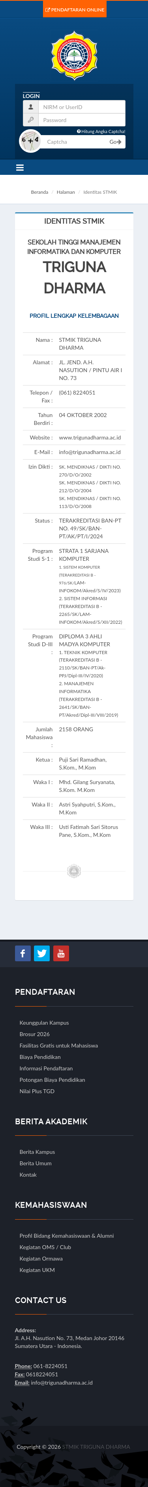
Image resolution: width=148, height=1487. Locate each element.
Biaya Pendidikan (40, 1056)
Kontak (28, 1174)
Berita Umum (36, 1163)
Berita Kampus (37, 1151)
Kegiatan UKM (37, 1269)
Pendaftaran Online (75, 10)
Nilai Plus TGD (37, 1091)
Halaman (66, 192)
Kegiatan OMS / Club (45, 1247)
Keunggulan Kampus (44, 1022)
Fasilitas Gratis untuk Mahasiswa (59, 1045)
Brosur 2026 (35, 1034)
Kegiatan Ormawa (41, 1258)
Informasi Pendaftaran (46, 1068)
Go (115, 141)
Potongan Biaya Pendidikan (52, 1079)
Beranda (40, 192)
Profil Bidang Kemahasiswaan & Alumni (67, 1235)
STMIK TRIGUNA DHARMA (96, 1446)
